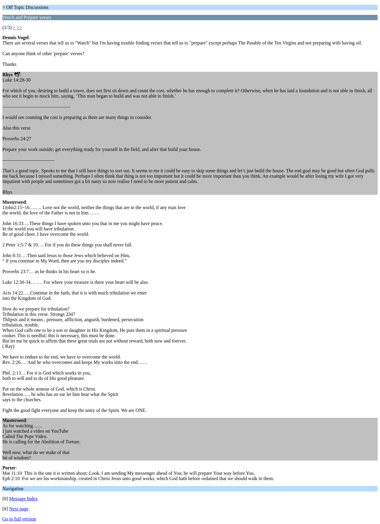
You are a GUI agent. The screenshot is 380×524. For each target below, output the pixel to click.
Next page (18, 508)
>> (19, 27)
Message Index (23, 498)
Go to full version (19, 518)
